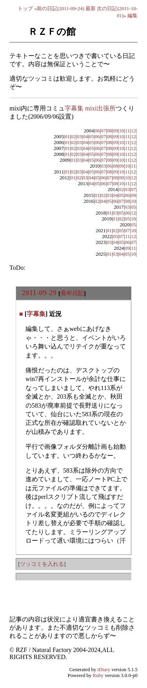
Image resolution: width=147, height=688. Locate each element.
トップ (25, 8)
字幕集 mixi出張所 (90, 108)
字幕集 (36, 314)
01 (67, 136)
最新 (90, 8)
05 (91, 136)
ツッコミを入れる (42, 564)
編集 (132, 15)
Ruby (98, 675)
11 (127, 131)
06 (97, 131)
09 (115, 131)
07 (103, 131)
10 (121, 131)
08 (109, 131)
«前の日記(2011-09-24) (59, 8)
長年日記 (72, 293)
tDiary (104, 669)
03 (79, 136)
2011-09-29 (39, 293)
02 (73, 136)
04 (85, 136)
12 (133, 131)
